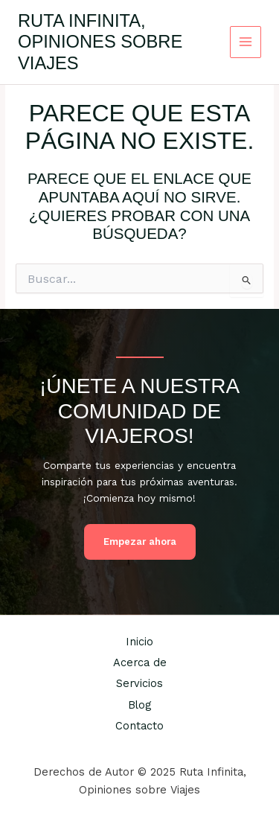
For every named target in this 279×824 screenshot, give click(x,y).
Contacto (139, 725)
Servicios (139, 683)
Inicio (139, 641)
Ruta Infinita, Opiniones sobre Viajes (100, 42)
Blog (139, 705)
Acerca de (140, 662)
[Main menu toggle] (246, 42)
